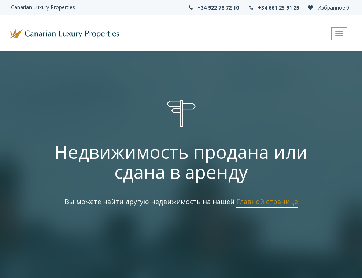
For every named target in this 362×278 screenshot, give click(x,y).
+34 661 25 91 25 (274, 7)
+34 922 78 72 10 (213, 7)
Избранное (328, 7)
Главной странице (267, 201)
